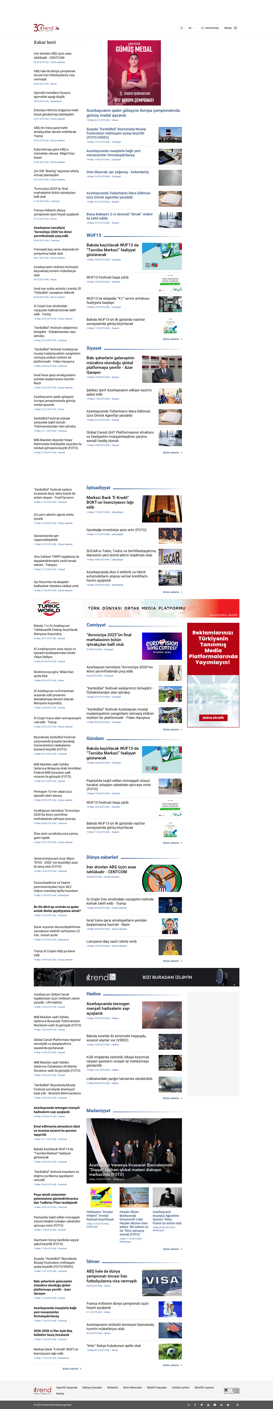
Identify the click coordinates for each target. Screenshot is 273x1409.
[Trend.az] (47, 28)
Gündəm (95, 738)
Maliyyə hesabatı (92, 1387)
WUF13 (94, 235)
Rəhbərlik (112, 1387)
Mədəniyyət (98, 1110)
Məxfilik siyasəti (204, 1387)
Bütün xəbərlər (171, 339)
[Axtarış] (181, 27)
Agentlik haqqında (66, 1387)
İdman (93, 1261)
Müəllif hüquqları (157, 1387)
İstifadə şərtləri (181, 1387)
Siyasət (94, 348)
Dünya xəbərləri (102, 857)
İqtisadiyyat (98, 487)
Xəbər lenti (45, 42)
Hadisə (94, 993)
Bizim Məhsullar (132, 1387)
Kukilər (60, 1393)
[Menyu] (230, 27)
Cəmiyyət (96, 625)
